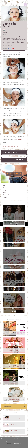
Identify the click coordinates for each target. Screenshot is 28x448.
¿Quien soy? (6, 194)
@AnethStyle (19, 140)
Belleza (4, 190)
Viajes (4, 192)
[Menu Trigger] (25, 4)
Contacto (5, 197)
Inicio (4, 185)
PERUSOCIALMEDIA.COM (16, 443)
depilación (5, 146)
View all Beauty (12, 145)
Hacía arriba (4, 446)
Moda (4, 187)
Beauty (4, 145)
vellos (17, 146)
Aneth (9, 30)
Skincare (7, 145)
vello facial (13, 146)
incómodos (9, 146)
